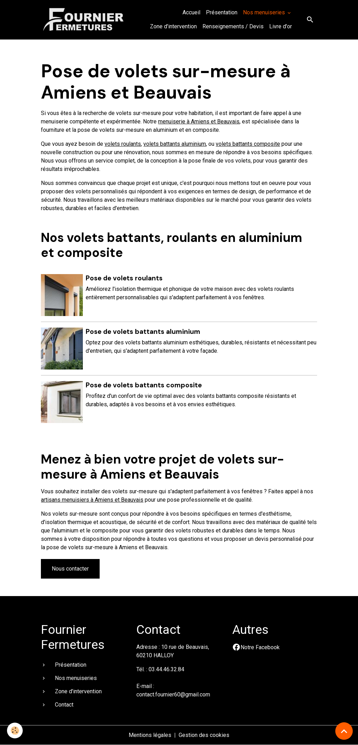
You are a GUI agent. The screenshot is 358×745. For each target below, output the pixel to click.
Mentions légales (150, 735)
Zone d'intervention (173, 26)
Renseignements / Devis (233, 26)
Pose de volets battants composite (144, 385)
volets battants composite (248, 144)
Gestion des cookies (204, 735)
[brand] (84, 19)
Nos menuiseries (264, 12)
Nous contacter (70, 568)
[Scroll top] (344, 731)
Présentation (221, 12)
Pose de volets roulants (124, 278)
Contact (64, 704)
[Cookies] (15, 730)
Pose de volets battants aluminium (143, 331)
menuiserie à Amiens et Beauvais (198, 121)
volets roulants (123, 144)
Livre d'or (280, 26)
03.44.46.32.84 (166, 669)
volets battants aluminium (174, 144)
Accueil (191, 12)
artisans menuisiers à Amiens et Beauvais (92, 499)
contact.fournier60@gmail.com (173, 694)
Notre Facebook (260, 647)
